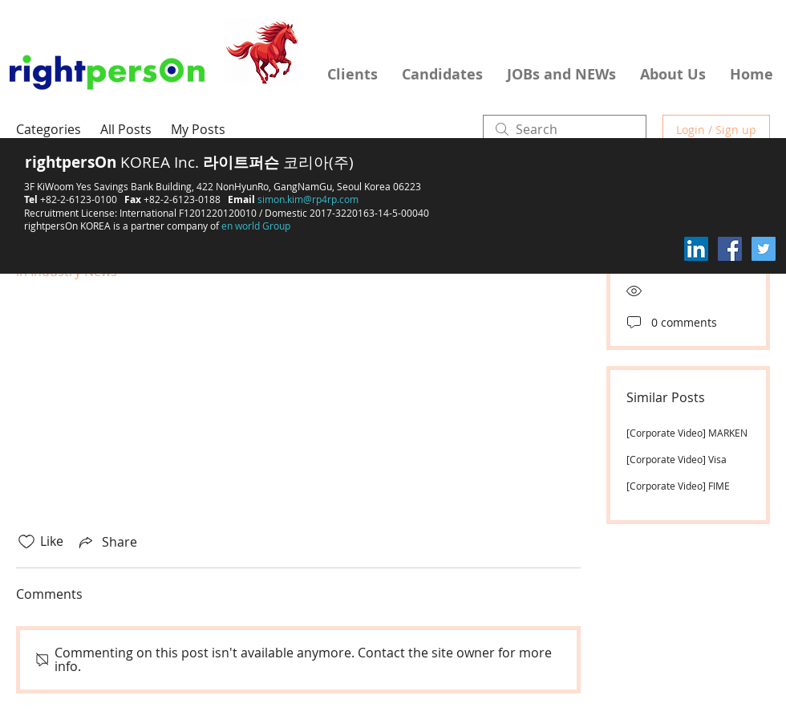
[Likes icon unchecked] (26, 541)
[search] (564, 129)
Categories (48, 129)
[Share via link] (106, 541)
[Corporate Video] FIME (678, 485)
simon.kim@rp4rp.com (308, 199)
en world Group (255, 225)
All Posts (126, 129)
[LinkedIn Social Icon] (696, 249)
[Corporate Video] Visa (676, 459)
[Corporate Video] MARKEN (687, 432)
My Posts (198, 129)
